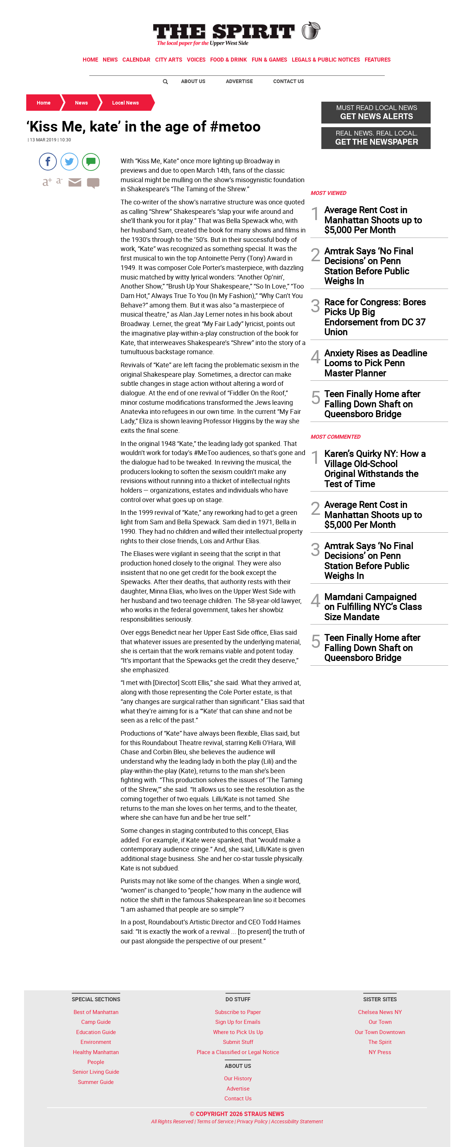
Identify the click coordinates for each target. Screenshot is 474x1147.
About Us (193, 81)
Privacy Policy (252, 1121)
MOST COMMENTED (335, 436)
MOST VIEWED (328, 192)
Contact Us (288, 81)
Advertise (239, 81)
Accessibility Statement (297, 1121)
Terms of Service (215, 1121)
